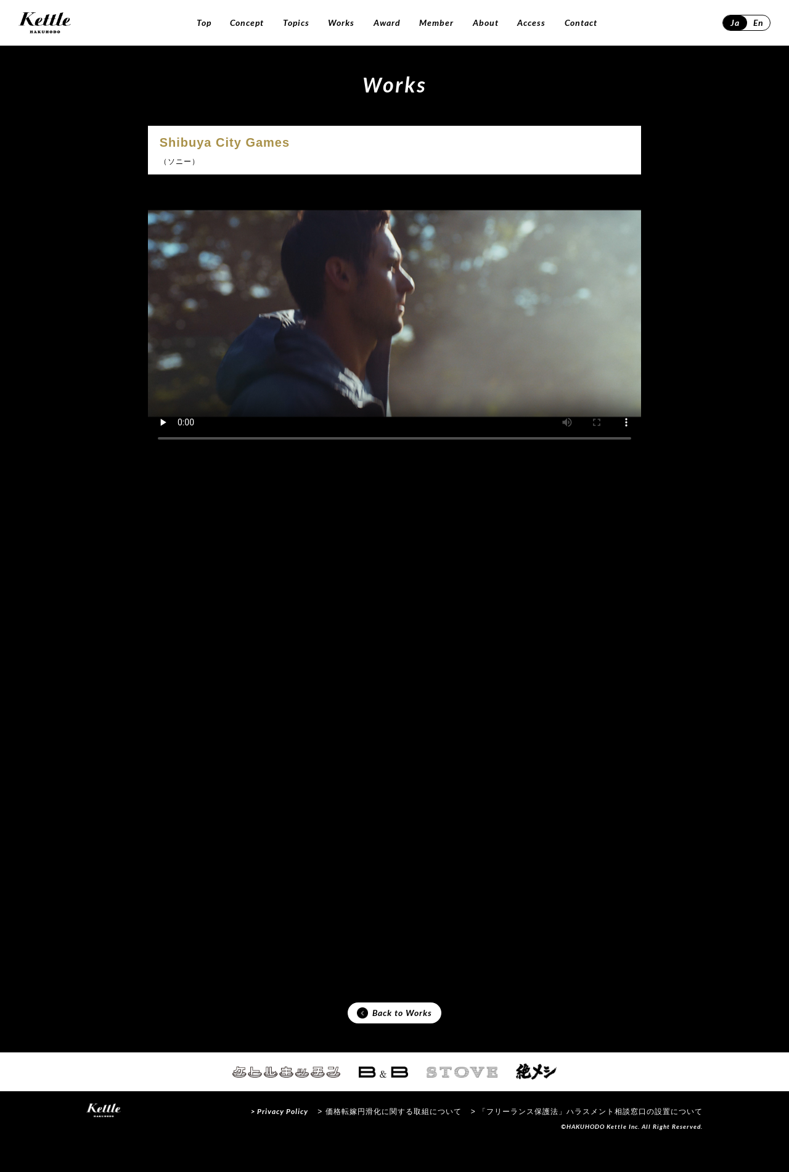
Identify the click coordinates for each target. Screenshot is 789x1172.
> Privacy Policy (279, 1137)
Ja (735, 22)
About (486, 22)
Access (531, 22)
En (758, 22)
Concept (247, 22)
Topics (296, 22)
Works (341, 22)
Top (204, 22)
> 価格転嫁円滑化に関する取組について (389, 1137)
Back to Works (394, 1037)
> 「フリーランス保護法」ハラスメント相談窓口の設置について (587, 1137)
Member (436, 22)
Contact (581, 22)
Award (387, 22)
